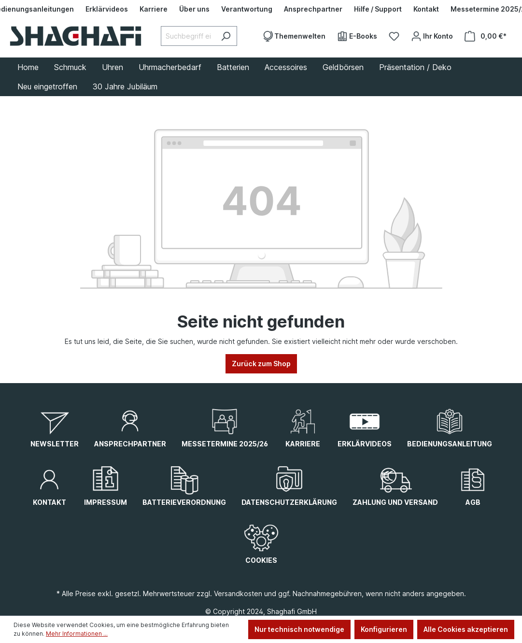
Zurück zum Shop (261, 363)
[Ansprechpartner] (313, 9)
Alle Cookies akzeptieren (465, 629)
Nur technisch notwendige (299, 629)
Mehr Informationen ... (77, 633)
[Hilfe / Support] (378, 9)
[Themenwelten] (293, 36)
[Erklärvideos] (107, 9)
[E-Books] (357, 36)
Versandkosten (238, 593)
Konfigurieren (384, 629)
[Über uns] (194, 9)
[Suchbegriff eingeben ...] (188, 36)
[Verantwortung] (246, 9)
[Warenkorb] (485, 36)
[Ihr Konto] (432, 36)
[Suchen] (225, 36)
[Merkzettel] (394, 36)
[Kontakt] (426, 9)
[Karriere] (153, 9)
